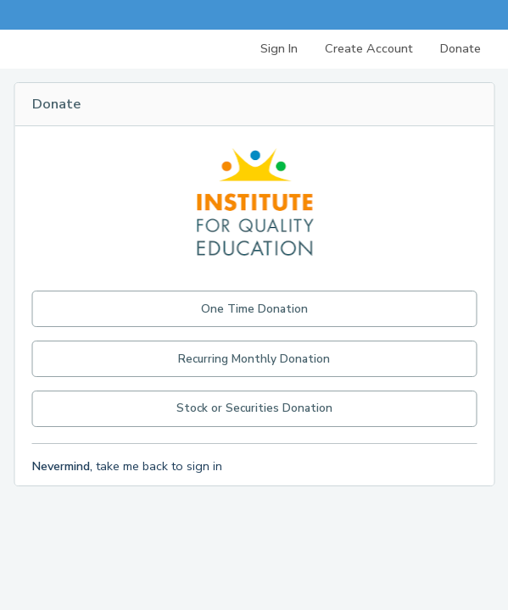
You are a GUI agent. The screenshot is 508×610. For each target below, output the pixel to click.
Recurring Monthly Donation (254, 359)
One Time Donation (254, 309)
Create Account (369, 48)
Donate (460, 48)
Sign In (279, 48)
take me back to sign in (126, 466)
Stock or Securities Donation (254, 408)
